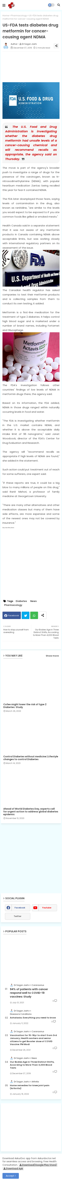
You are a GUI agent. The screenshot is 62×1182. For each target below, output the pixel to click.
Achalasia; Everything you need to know (33, 1017)
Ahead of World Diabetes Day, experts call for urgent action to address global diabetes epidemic (30, 811)
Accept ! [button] (11, 1175)
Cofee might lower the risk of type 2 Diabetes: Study (24, 706)
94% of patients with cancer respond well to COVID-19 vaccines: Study (29, 993)
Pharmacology (19, 15)
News (33, 601)
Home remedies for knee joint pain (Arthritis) (29, 1087)
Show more (52, 655)
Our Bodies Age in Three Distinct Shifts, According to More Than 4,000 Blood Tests (32, 1064)
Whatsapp (34, 615)
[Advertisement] (31, 1127)
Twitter (25, 615)
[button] (58, 5)
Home (5, 15)
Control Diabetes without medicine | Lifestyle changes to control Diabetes (30, 758)
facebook (20, 907)
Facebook (13, 615)
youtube (46, 907)
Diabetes (21, 601)
